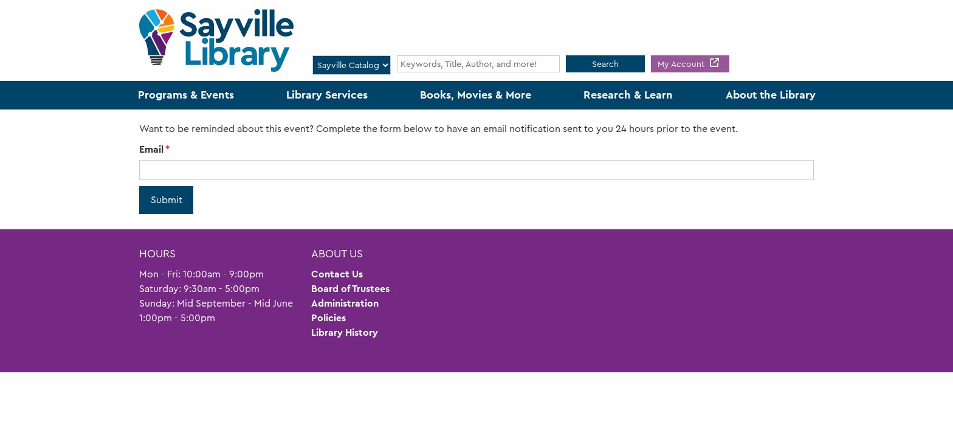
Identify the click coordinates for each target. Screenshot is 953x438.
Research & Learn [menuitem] (628, 95)
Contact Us (337, 274)
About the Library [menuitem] (771, 95)
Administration (345, 303)
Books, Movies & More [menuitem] (475, 95)
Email (151, 149)
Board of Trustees (350, 289)
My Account (682, 64)
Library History (344, 332)
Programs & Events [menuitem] (186, 95)
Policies (328, 318)
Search (605, 64)
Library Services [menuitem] (327, 95)
